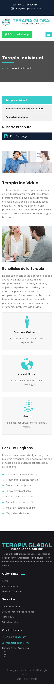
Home (5, 68)
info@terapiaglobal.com (27, 8)
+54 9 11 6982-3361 (26, 4)
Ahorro (27, 416)
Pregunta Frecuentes (12, 591)
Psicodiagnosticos (17, 117)
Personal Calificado (27, 332)
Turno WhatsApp (17, 34)
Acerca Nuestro (10, 586)
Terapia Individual (16, 100)
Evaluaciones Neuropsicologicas (25, 108)
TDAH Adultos (9, 617)
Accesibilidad (27, 374)
